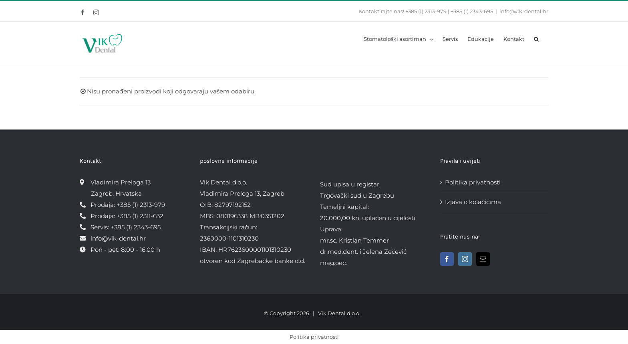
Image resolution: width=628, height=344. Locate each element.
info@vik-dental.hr (523, 11)
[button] (536, 38)
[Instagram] (465, 259)
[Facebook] (447, 259)
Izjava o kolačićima (473, 202)
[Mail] (483, 259)
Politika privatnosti (473, 182)
